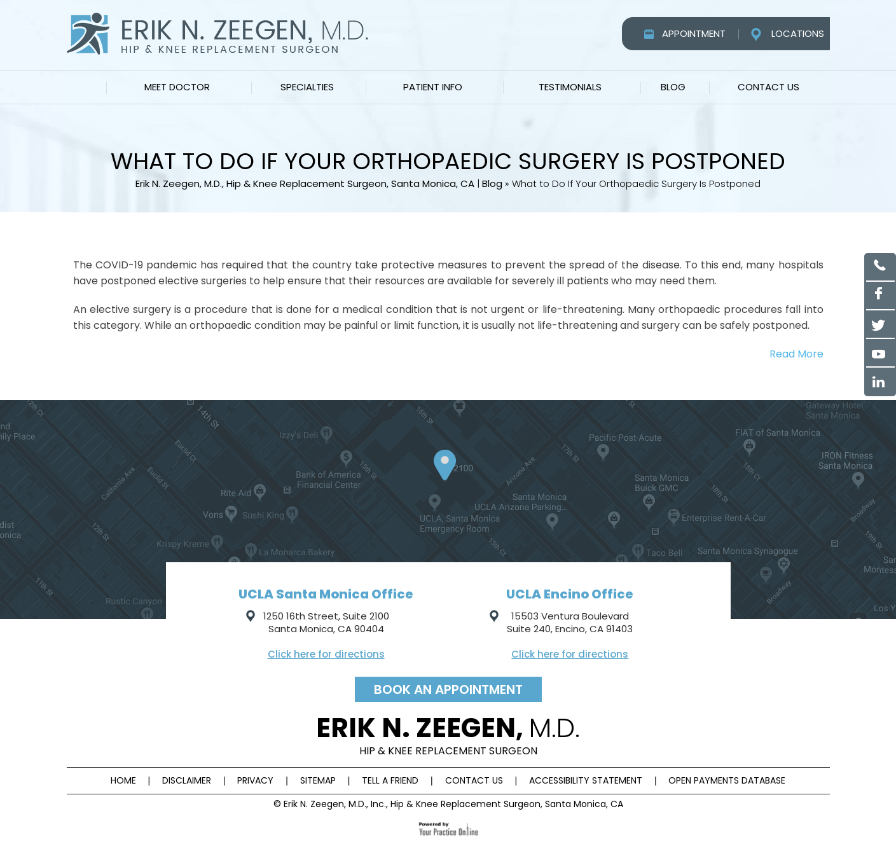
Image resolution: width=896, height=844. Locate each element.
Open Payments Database (726, 780)
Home (86, 87)
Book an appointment (448, 689)
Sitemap (318, 780)
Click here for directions (326, 654)
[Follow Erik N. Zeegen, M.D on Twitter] (880, 324)
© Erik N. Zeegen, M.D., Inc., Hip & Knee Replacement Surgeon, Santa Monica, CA (448, 804)
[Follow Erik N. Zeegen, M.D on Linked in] (880, 382)
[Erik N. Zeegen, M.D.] (217, 33)
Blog (673, 86)
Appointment (694, 33)
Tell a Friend (390, 780)
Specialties (307, 86)
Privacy (255, 780)
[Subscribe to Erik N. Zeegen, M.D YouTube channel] (880, 353)
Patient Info (432, 86)
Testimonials (570, 86)
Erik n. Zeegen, (448, 733)
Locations (797, 33)
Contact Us (768, 86)
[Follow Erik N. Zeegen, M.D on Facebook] (880, 296)
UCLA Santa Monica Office (325, 594)
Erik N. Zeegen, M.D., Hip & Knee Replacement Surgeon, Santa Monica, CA (304, 183)
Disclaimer (186, 780)
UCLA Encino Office (569, 594)
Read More (796, 354)
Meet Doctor (177, 86)
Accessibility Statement (585, 780)
